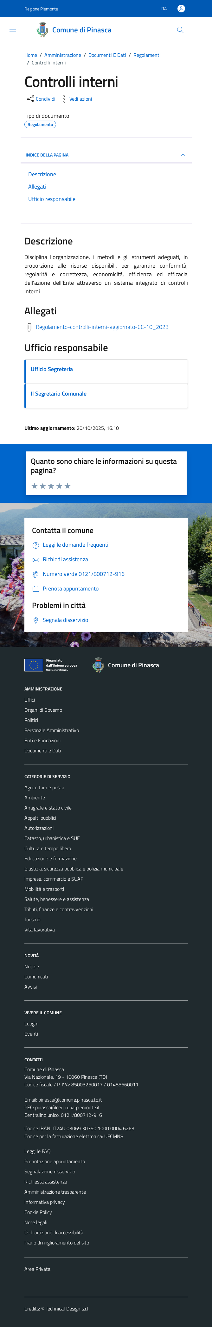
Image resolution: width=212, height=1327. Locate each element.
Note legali (35, 1222)
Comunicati (36, 976)
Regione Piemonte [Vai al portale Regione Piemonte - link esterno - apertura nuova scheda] (41, 8)
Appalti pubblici (40, 818)
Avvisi (30, 986)
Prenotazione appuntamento (54, 1161)
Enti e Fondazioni (42, 740)
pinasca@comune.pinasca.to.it (70, 1100)
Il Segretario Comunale (59, 393)
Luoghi (31, 1023)
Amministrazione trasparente (55, 1192)
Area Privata (37, 1269)
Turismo (32, 919)
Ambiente (34, 797)
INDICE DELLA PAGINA (106, 155)
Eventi (31, 1033)
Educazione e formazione (50, 858)
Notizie (31, 966)
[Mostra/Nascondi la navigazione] (12, 29)
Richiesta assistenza (45, 1181)
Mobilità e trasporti (44, 889)
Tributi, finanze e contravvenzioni (58, 909)
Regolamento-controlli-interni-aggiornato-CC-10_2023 (102, 327)
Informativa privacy (44, 1202)
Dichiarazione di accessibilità (53, 1232)
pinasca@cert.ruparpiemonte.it (67, 1107)
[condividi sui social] (40, 99)
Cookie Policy (38, 1212)
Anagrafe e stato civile (48, 807)
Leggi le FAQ (37, 1151)
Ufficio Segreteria (52, 369)
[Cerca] (180, 29)
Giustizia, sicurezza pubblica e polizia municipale (73, 868)
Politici (31, 720)
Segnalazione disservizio (49, 1171)
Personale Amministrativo (51, 730)
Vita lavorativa (39, 929)
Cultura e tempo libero (47, 848)
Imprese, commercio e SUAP (53, 879)
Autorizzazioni (39, 828)
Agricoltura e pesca (44, 787)
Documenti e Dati (42, 750)
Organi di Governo (43, 710)
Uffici (29, 700)
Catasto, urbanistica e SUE (52, 838)
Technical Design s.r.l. (67, 1308)
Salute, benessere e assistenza (56, 899)
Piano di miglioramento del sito (56, 1242)
